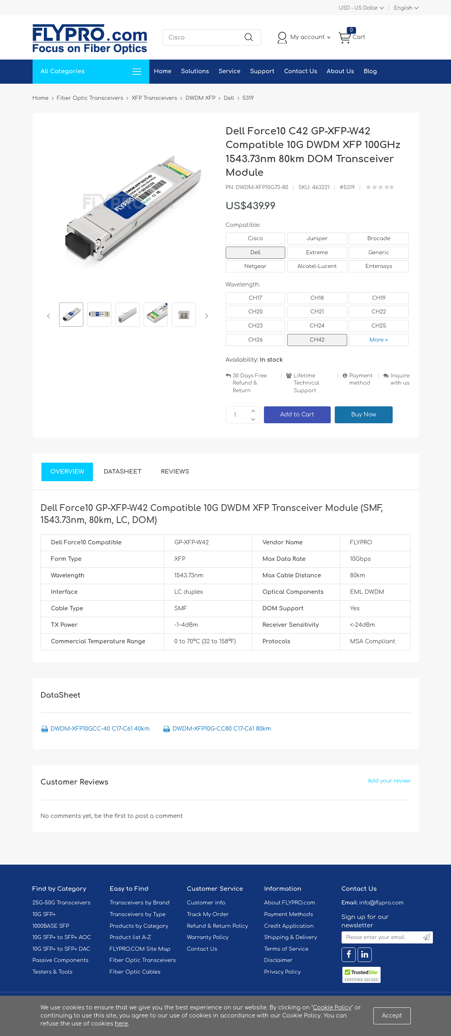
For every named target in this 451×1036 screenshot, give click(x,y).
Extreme (317, 252)
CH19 (378, 298)
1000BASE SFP (51, 926)
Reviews (175, 471)
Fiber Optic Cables (135, 972)
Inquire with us (400, 379)
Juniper (317, 238)
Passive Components (61, 960)
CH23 (255, 326)
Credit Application (289, 926)
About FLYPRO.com (289, 903)
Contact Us (300, 71)
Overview (67, 471)
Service (229, 71)
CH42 (317, 340)
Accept (392, 1016)
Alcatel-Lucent (317, 266)
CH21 (316, 312)
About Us (340, 71)
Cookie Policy (332, 1008)
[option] (71, 316)
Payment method (361, 379)
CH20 (255, 312)
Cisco (255, 238)
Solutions (195, 71)
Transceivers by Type (138, 914)
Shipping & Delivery (290, 937)
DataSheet (122, 471)
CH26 (255, 340)
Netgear (255, 266)
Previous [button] (50, 315)
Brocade (378, 238)
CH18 (317, 298)
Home (162, 71)
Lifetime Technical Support (306, 383)
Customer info (206, 903)
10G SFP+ (44, 914)
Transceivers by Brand (140, 903)
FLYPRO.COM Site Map (140, 949)
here (121, 1024)
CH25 (378, 326)
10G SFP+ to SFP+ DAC (62, 949)
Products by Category (139, 926)
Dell (255, 252)
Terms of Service (286, 949)
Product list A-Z (130, 937)
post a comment (159, 816)
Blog (370, 71)
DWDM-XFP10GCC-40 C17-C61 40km (100, 729)
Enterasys (378, 266)
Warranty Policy (208, 937)
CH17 (255, 298)
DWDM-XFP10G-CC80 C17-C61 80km (222, 729)
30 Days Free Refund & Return (250, 383)
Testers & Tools (53, 972)
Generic (379, 252)
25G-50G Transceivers (62, 903)
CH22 (378, 312)
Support (262, 71)
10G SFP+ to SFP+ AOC (62, 937)
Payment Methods (288, 914)
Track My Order (208, 914)
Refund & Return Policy (217, 926)
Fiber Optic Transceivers (143, 960)
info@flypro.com (381, 903)
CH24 (317, 326)
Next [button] (205, 315)
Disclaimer (278, 960)
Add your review (389, 781)
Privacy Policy (282, 972)
